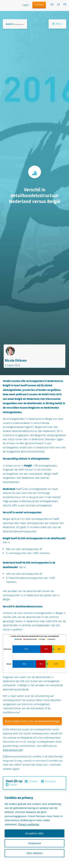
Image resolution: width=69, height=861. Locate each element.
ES (58, 5)
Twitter (11, 784)
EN (52, 5)
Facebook (48, 781)
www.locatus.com (13, 750)
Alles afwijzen (34, 853)
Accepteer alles (34, 833)
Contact (39, 5)
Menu (57, 24)
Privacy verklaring (28, 824)
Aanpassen (34, 843)
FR (64, 5)
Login (25, 5)
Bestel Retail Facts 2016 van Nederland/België (32, 721)
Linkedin (31, 781)
